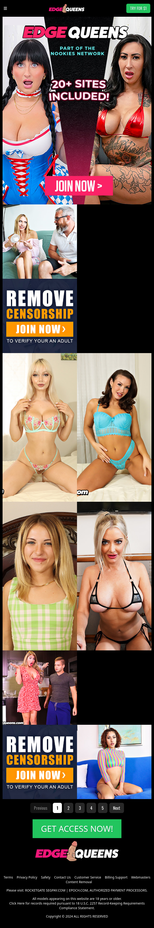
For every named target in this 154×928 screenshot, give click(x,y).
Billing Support (116, 877)
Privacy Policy (27, 877)
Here (21, 903)
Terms (8, 877)
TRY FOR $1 (138, 8)
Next (116, 808)
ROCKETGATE (35, 890)
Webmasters (140, 877)
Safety (45, 877)
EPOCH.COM (78, 890)
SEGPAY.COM (55, 890)
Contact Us (62, 877)
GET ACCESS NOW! (77, 828)
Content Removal (79, 882)
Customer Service (87, 877)
